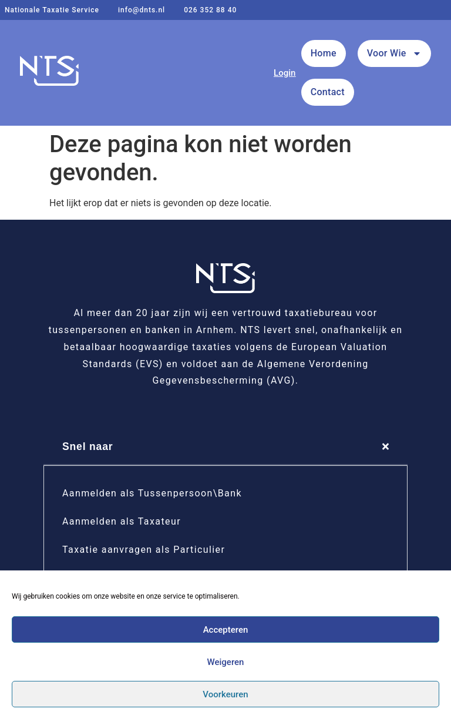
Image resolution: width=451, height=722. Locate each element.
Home (323, 53)
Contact (328, 92)
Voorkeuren (225, 694)
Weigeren (225, 662)
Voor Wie (394, 53)
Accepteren (225, 629)
